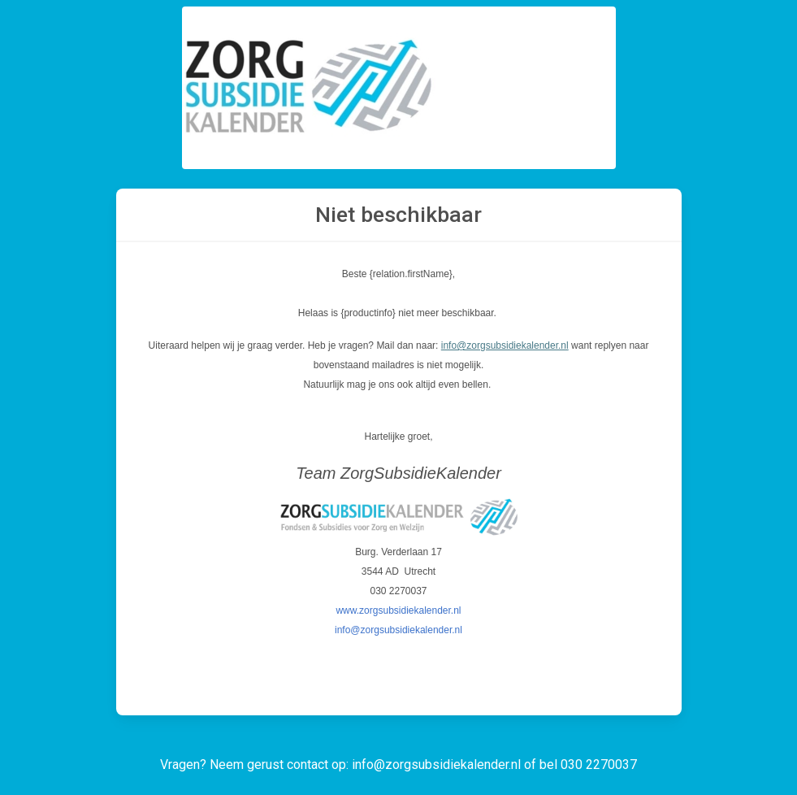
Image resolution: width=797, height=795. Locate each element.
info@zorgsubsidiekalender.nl (505, 345)
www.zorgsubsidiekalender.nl (398, 610)
